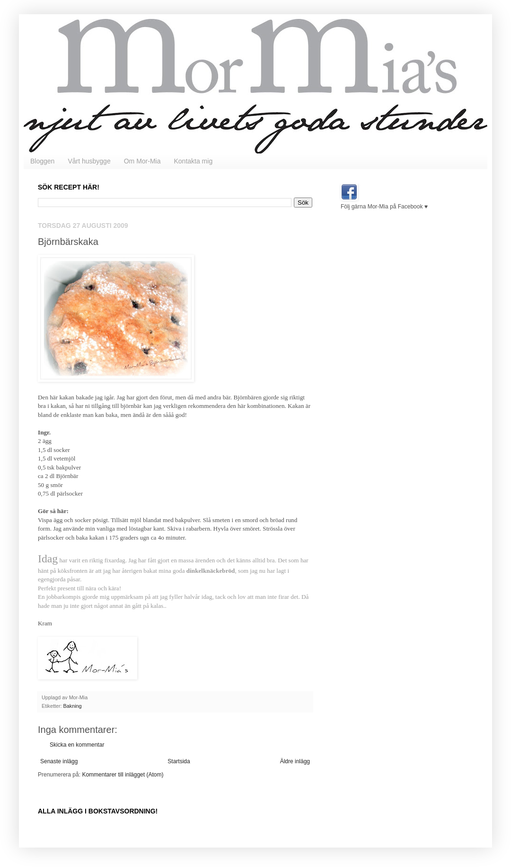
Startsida (178, 761)
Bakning (72, 706)
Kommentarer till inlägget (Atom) (122, 774)
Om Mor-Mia (142, 161)
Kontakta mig (193, 161)
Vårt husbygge (89, 161)
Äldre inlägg (295, 761)
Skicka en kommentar (77, 744)
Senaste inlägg (59, 761)
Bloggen (42, 161)
